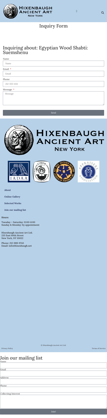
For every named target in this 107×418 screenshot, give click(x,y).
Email (6, 69)
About (7, 190)
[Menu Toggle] (76, 11)
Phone (6, 79)
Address (4, 377)
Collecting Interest (10, 394)
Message (8, 89)
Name (6, 59)
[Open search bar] (102, 12)
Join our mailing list (15, 209)
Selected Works (12, 203)
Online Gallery (12, 196)
